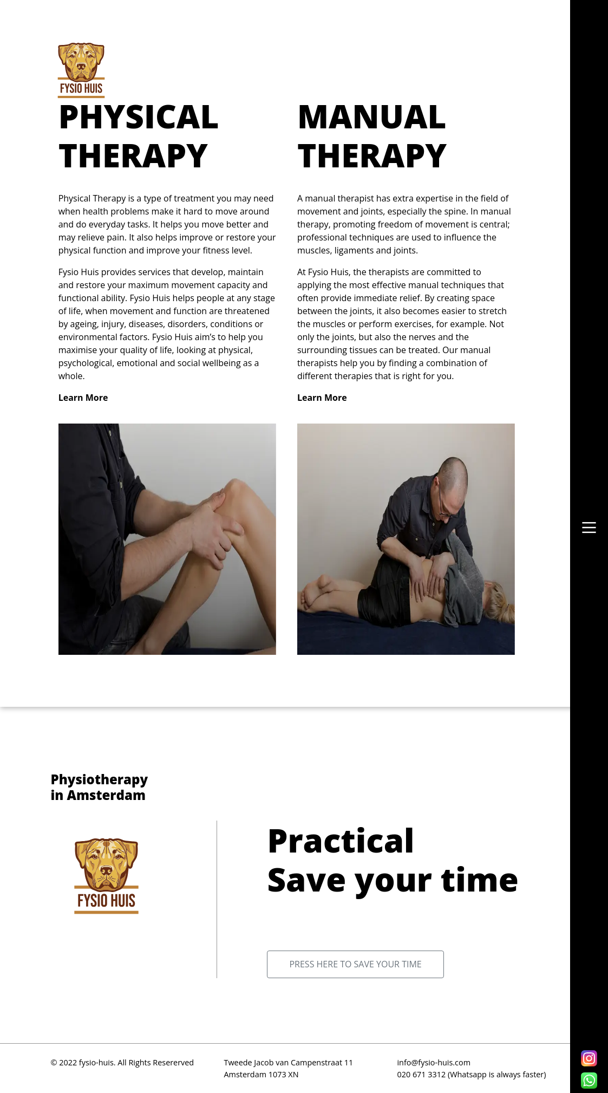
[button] (589, 527)
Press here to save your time (355, 964)
